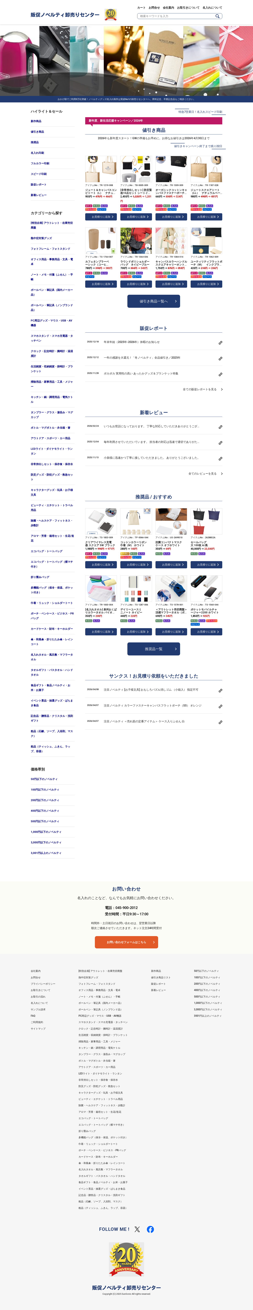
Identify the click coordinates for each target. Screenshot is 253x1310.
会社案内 (168, 7)
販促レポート (39, 184)
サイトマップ (38, 1028)
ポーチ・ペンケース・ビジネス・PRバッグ (52, 616)
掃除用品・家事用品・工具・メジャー (52, 384)
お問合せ (154, 7)
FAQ (33, 1015)
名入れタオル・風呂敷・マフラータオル (52, 657)
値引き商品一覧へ (154, 301)
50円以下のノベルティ (44, 779)
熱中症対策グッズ (41, 238)
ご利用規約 (37, 1022)
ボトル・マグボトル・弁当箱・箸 (50, 427)
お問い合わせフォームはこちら (126, 942)
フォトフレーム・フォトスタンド (50, 248)
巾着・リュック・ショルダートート (52, 603)
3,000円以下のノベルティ (46, 842)
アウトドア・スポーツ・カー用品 (50, 438)
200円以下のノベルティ (45, 800)
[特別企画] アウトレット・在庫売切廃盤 (52, 225)
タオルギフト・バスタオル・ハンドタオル (52, 672)
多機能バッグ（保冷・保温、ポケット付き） (52, 590)
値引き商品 (37, 131)
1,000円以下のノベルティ (46, 832)
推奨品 (35, 142)
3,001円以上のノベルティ (46, 853)
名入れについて (212, 7)
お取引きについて (188, 7)
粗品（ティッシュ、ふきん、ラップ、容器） (50, 749)
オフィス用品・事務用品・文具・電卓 (52, 262)
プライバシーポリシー (43, 983)
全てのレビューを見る (203, 473)
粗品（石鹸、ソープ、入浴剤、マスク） (52, 734)
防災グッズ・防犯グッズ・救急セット (52, 477)
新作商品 (36, 121)
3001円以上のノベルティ (208, 1015)
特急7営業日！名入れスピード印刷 (200, 111)
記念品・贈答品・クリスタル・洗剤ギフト (52, 718)
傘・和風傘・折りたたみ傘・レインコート (52, 642)
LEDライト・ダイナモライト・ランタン (52, 451)
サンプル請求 (38, 1009)
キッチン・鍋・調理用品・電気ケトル (52, 399)
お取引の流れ (38, 996)
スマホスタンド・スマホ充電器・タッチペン (52, 338)
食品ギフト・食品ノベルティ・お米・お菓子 (50, 688)
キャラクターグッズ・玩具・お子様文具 (52, 492)
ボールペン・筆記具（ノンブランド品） (52, 308)
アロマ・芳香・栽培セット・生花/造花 (52, 538)
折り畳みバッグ (40, 577)
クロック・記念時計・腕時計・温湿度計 (52, 354)
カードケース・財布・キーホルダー (52, 628)
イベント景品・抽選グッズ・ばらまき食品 (52, 703)
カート (141, 7)
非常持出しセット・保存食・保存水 (52, 464)
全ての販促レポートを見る (200, 389)
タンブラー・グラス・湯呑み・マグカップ (52, 415)
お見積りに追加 (101, 216)
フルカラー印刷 (40, 163)
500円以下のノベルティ (45, 821)
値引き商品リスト (161, 977)
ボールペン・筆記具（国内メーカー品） (52, 292)
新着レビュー (39, 195)
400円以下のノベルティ (45, 810)
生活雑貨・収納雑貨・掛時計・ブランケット (52, 369)
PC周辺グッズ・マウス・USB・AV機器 (51, 323)
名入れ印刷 (37, 152)
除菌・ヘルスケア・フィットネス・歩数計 (52, 523)
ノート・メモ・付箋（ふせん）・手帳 (52, 277)
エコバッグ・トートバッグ (46, 551)
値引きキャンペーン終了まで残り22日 (198, 146)
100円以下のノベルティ (45, 789)
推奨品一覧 (154, 649)
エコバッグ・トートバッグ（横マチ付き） (52, 564)
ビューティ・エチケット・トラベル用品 (52, 508)
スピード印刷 (39, 174)
